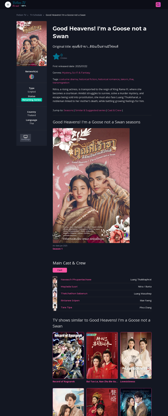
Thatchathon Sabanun (74, 293)
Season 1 (58, 248)
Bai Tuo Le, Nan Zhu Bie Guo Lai (101, 381)
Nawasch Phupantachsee (76, 279)
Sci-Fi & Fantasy (81, 72)
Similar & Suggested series (90, 110)
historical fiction (88, 79)
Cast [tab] (59, 270)
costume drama (68, 79)
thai (131, 79)
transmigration (61, 82)
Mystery (66, 72)
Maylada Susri (69, 286)
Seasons (68, 110)
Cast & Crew (114, 110)
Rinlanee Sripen (70, 300)
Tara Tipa (66, 307)
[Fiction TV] (20, 4)
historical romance (109, 79)
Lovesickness (127, 381)
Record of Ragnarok (64, 381)
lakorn (124, 79)
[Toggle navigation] (8, 5)
